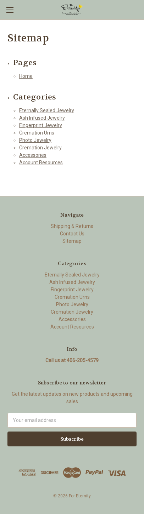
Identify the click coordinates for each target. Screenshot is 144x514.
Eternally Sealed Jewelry (46, 110)
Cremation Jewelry (40, 147)
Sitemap (72, 241)
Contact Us (72, 233)
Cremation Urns (36, 133)
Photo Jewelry (35, 140)
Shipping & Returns (72, 226)
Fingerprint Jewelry (40, 125)
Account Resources (41, 162)
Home (26, 76)
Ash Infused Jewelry (42, 118)
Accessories (32, 155)
